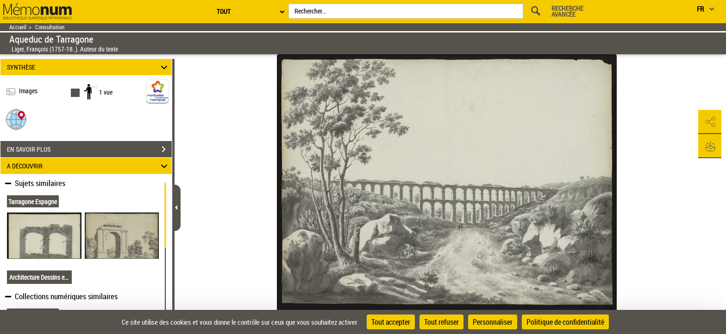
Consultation (49, 27)
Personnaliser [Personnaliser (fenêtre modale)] (493, 322)
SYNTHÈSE (88, 67)
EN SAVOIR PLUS (89, 149)
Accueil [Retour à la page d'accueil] (17, 27)
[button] (16, 119)
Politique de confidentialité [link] (565, 322)
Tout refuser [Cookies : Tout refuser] (441, 322)
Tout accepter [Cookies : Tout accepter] (390, 322)
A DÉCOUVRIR (88, 166)
